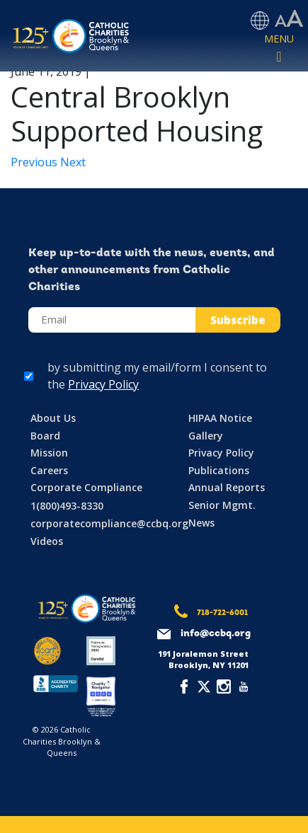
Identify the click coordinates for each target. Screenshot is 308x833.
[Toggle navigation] (279, 49)
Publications (218, 470)
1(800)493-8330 (66, 505)
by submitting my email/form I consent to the (157, 376)
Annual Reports (226, 487)
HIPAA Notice (220, 418)
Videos (46, 541)
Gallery (205, 435)
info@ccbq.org (216, 633)
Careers (49, 470)
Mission (49, 452)
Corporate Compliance (86, 487)
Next (73, 162)
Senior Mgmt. (222, 505)
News (201, 522)
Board (45, 435)
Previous (35, 162)
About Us (53, 418)
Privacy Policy (103, 384)
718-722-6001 (222, 613)
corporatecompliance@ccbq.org (109, 523)
